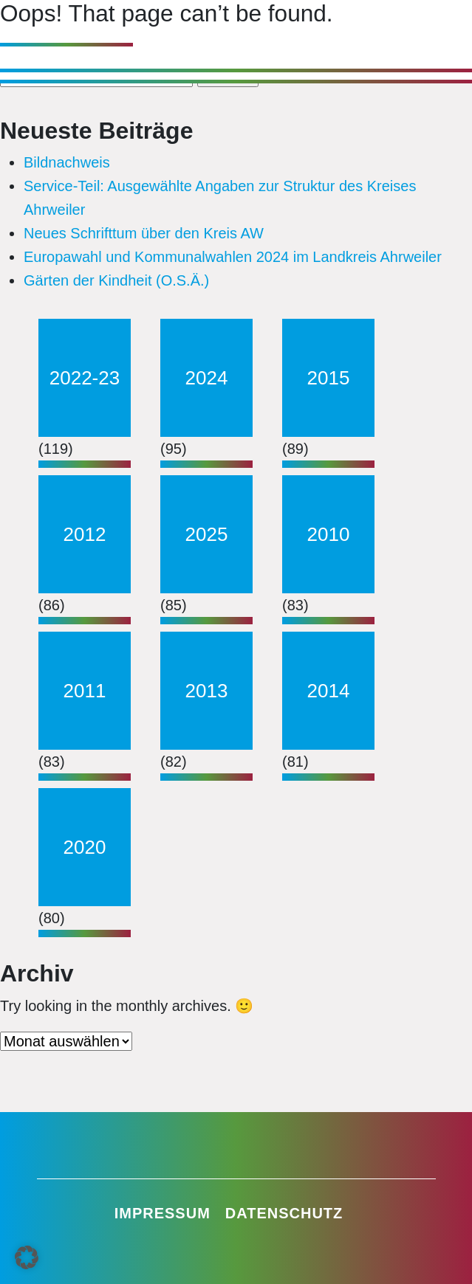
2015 (328, 378)
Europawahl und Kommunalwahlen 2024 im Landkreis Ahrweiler (233, 257)
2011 (85, 691)
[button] (26, 1257)
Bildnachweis (67, 162)
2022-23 (84, 378)
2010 (328, 534)
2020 (85, 847)
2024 (206, 378)
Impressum (162, 1213)
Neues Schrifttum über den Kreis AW (144, 233)
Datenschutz (284, 1213)
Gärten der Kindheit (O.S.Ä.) (116, 280)
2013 (206, 691)
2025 (206, 534)
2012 (85, 534)
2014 (328, 691)
